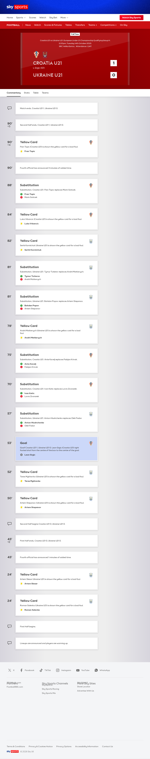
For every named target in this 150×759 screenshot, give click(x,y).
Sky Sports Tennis (50, 713)
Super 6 (10, 692)
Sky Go (80, 696)
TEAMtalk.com (14, 696)
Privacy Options (63, 746)
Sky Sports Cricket (50, 700)
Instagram (63, 670)
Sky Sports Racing (50, 729)
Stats (27, 93)
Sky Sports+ (47, 725)
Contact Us (107, 746)
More (64, 17)
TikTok (44, 670)
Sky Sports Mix (49, 734)
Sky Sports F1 (48, 709)
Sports (21, 17)
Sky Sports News (50, 721)
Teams (92, 25)
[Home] (17, 7)
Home (10, 17)
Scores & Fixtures (53, 25)
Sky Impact (82, 713)
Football (13, 25)
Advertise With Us (85, 721)
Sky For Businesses (86, 704)
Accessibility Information (86, 746)
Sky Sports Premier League (54, 692)
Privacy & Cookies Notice (41, 746)
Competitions (108, 25)
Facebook (26, 670)
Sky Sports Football (51, 696)
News (28, 25)
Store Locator (83, 717)
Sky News (81, 692)
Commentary (14, 93)
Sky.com (81, 688)
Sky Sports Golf (49, 704)
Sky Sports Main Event (52, 688)
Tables (68, 25)
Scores (32, 17)
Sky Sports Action (50, 717)
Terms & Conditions (16, 746)
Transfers (80, 25)
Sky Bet (53, 17)
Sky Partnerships (85, 709)
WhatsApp (101, 670)
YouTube (82, 670)
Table (36, 93)
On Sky (123, 25)
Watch (42, 17)
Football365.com (15, 700)
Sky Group (82, 700)
